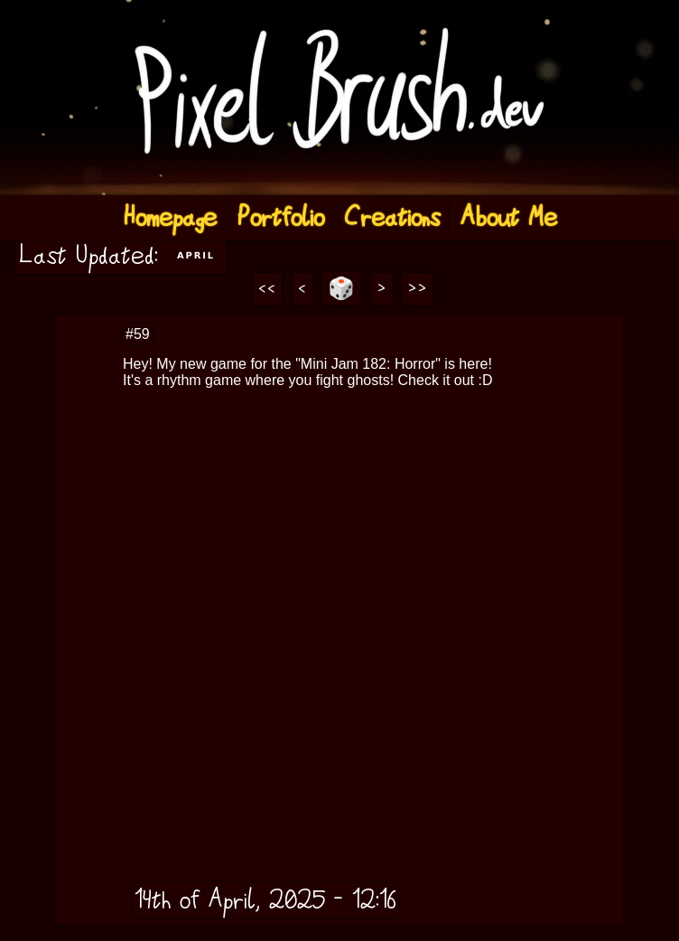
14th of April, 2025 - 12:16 (265, 900)
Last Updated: (121, 255)
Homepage (170, 217)
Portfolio (280, 217)
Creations (392, 217)
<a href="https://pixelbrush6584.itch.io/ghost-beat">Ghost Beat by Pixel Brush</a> (374, 482)
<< (267, 289)
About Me (508, 217)
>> (417, 289)
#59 (138, 334)
